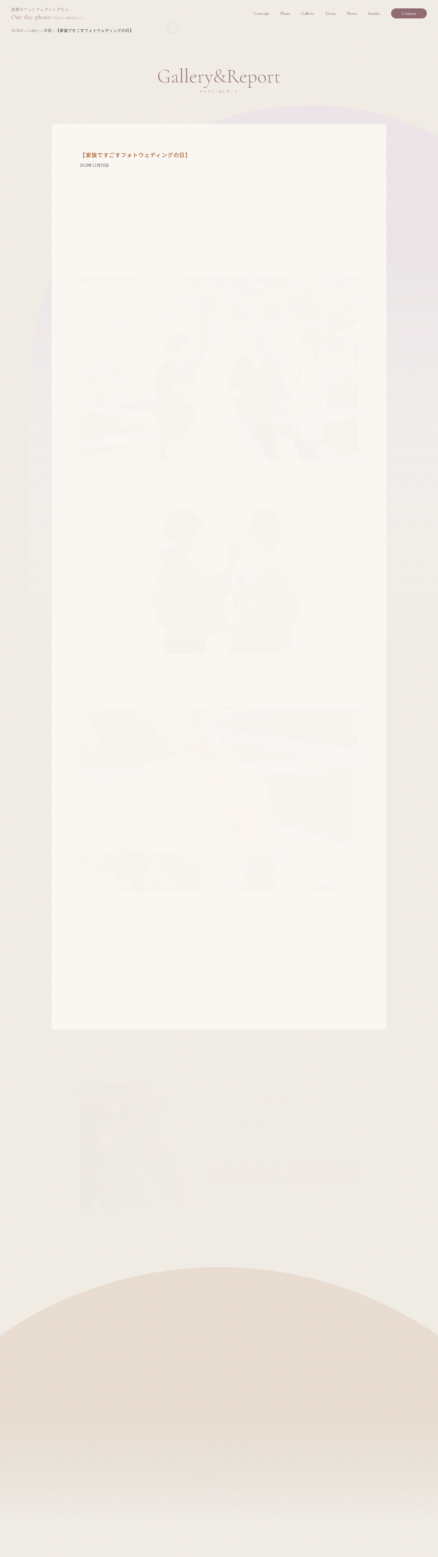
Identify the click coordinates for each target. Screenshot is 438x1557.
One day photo (47, 13)
